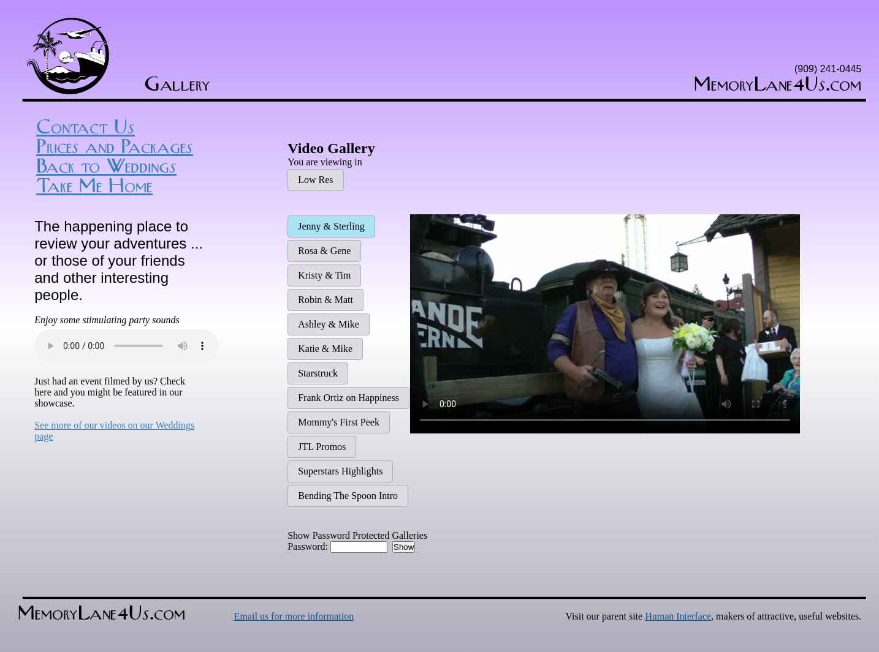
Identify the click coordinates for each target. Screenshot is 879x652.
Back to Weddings (106, 166)
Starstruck (318, 373)
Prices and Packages (114, 147)
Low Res (315, 179)
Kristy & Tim (324, 275)
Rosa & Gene (324, 250)
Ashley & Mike (328, 324)
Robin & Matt (325, 299)
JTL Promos (322, 446)
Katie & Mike (325, 348)
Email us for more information (294, 616)
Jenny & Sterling (331, 226)
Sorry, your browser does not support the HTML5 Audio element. (126, 344)
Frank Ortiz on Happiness (348, 397)
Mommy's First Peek (338, 422)
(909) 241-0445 (827, 69)
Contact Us (85, 127)
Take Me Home (94, 186)
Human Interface (678, 616)
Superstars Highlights (340, 471)
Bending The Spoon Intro (348, 495)
